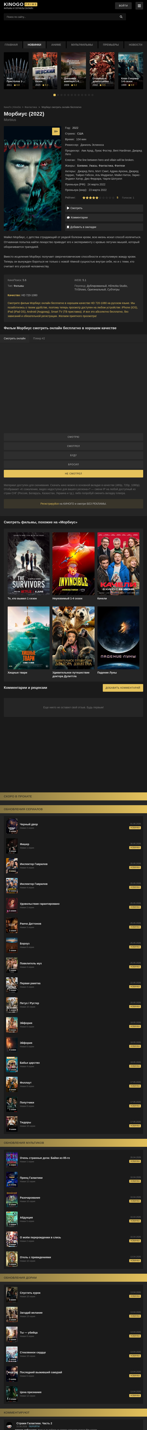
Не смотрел (73, 473)
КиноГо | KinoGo (12, 107)
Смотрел (73, 446)
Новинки (34, 44)
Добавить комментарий (123, 688)
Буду (73, 455)
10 (113, 197)
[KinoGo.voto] (18, 5)
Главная (11, 44)
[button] (54, 95)
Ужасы (93, 165)
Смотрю (73, 437)
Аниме (56, 44)
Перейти (34, 1426)
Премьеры (111, 44)
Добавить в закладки (81, 227)
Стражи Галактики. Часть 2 (34, 1423)
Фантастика (30, 107)
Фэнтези (120, 165)
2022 (75, 127)
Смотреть (74, 208)
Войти (123, 5)
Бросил (73, 464)
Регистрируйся (49, 503)
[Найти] (121, 16)
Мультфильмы (82, 44)
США (80, 133)
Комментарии (77, 217)
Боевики (82, 165)
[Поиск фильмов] (65, 16)
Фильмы (19, 285)
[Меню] (139, 6)
